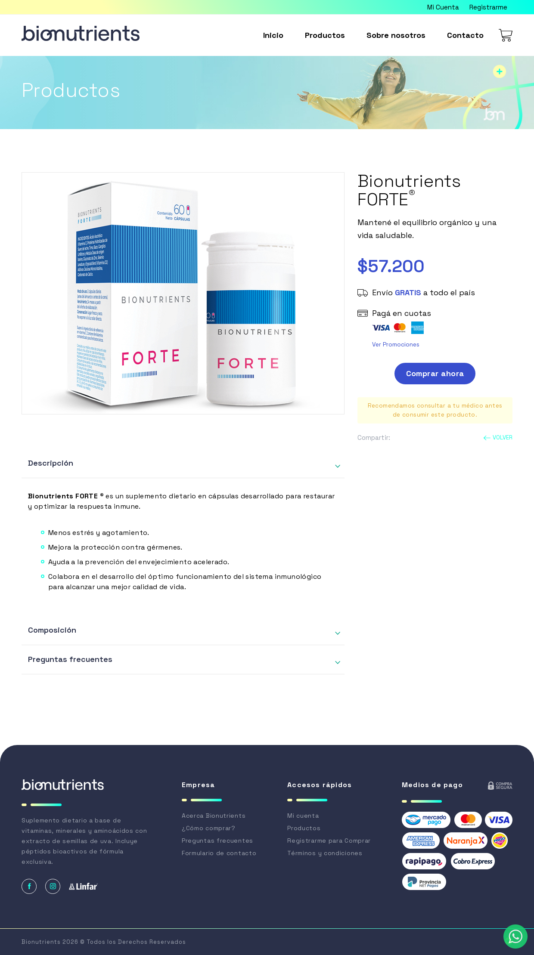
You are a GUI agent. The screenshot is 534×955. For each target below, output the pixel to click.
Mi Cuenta (443, 7)
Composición (52, 630)
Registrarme (488, 7)
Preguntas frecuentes (70, 659)
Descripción (50, 463)
